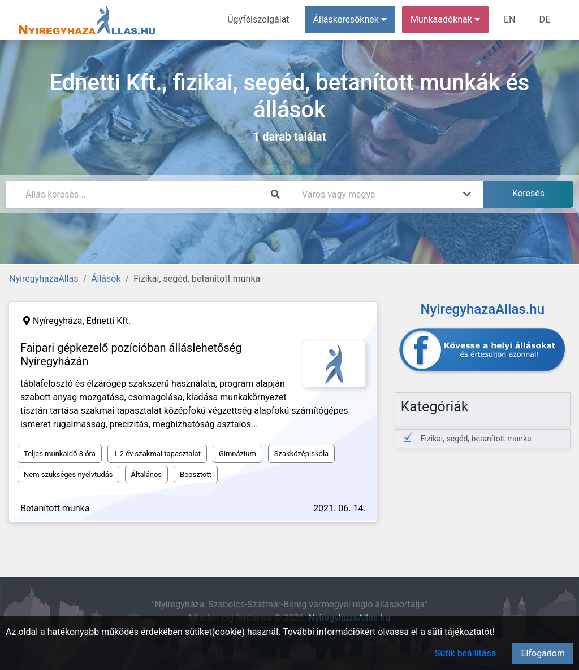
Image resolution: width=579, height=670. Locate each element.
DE (544, 19)
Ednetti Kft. (109, 321)
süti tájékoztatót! (461, 632)
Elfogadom (543, 653)
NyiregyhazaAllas (44, 278)
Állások (105, 278)
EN (510, 19)
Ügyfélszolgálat (258, 19)
